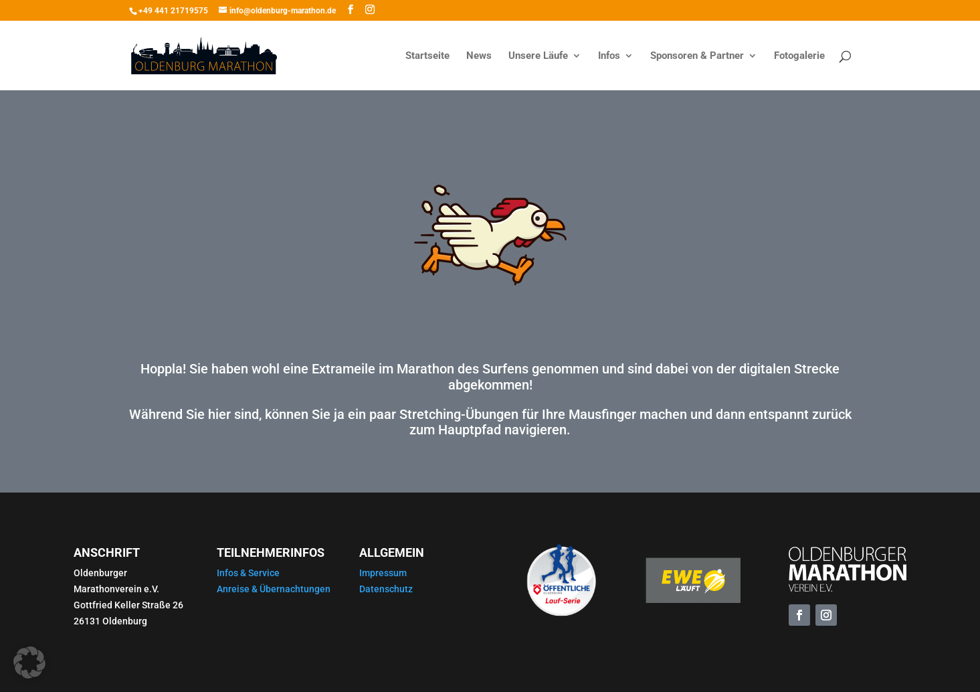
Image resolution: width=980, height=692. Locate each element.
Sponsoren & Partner (697, 56)
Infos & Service (248, 573)
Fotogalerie (799, 56)
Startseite (427, 56)
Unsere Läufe (538, 56)
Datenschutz (386, 589)
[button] (29, 662)
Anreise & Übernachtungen (273, 589)
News (479, 56)
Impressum (383, 573)
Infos (609, 56)
